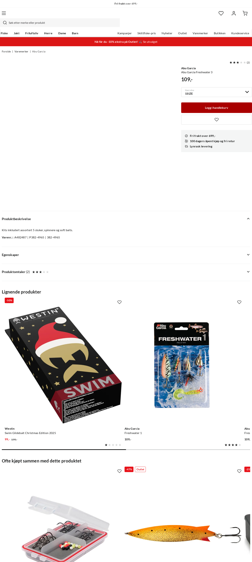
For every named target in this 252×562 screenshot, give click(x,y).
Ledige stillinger (115, 469)
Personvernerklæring (205, 554)
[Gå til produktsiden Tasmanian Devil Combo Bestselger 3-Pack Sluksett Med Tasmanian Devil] (222, 270)
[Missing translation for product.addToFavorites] (216, 112)
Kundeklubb (113, 503)
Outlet (180, 25)
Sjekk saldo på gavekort (17, 480)
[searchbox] (125, 15)
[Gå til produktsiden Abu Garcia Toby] (222, 381)
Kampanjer (123, 25)
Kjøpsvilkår (229, 554)
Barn (76, 25)
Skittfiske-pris (145, 25)
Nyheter (165, 25)
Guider (6, 469)
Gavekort (60, 469)
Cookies (245, 554)
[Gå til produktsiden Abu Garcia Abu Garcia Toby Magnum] (94, 381)
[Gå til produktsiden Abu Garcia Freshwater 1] (94, 270)
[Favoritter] (215, 15)
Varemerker (198, 25)
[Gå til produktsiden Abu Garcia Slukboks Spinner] (158, 381)
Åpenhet (111, 498)
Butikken (218, 25)
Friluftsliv (33, 25)
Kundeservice (238, 25)
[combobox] (122, 15)
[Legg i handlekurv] (216, 99)
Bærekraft (112, 492)
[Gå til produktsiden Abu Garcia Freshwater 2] (158, 270)
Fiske (5, 25)
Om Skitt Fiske (114, 463)
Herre (49, 25)
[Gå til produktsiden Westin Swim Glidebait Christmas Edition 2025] (29, 270)
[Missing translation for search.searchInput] (65, 15)
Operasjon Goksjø (117, 486)
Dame (63, 25)
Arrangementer (115, 480)
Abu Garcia (38, 44)
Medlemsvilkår (115, 509)
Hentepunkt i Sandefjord (18, 474)
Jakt (18, 25)
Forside (6, 44)
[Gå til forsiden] (19, 15)
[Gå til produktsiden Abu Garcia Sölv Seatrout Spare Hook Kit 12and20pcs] (29, 381)
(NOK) (9, 554)
